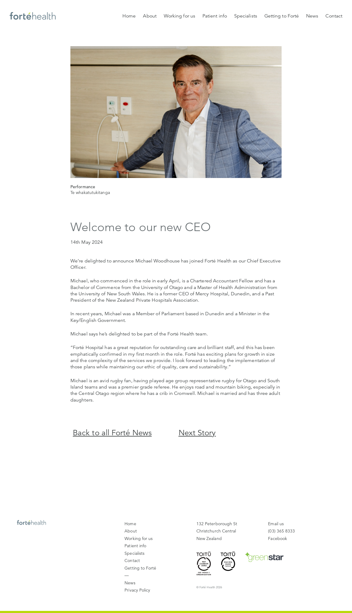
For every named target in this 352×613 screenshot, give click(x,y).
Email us (276, 523)
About (149, 16)
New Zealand (216, 530)
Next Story (197, 432)
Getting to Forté (281, 16)
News (312, 16)
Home (129, 16)
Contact (333, 16)
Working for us (179, 16)
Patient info (214, 16)
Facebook (277, 538)
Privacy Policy (137, 590)
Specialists (245, 16)
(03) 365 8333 (281, 531)
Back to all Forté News (112, 432)
